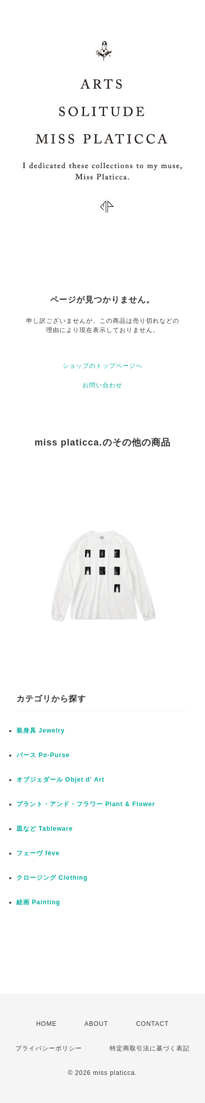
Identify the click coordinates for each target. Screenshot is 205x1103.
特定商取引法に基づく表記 (150, 1048)
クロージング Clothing (52, 877)
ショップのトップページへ (102, 365)
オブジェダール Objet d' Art (60, 779)
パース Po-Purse (43, 755)
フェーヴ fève (37, 853)
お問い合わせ (102, 385)
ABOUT (96, 1023)
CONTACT (152, 1023)
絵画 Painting (38, 902)
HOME (46, 1023)
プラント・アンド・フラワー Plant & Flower (85, 804)
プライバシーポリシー (48, 1048)
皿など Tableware (44, 828)
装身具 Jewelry (40, 730)
